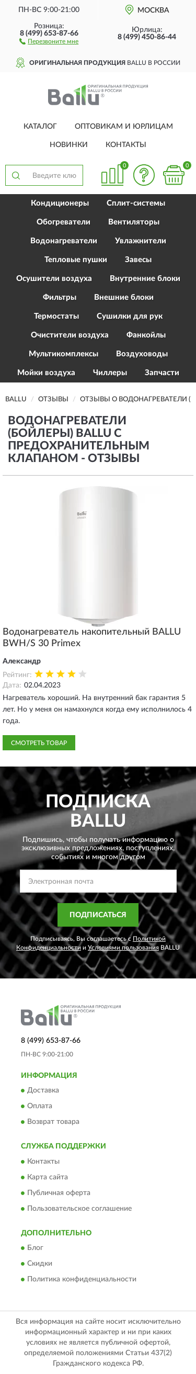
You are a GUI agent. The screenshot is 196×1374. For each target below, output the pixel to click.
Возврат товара (53, 1122)
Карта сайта (47, 1177)
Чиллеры (110, 373)
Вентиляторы (133, 222)
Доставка (43, 1091)
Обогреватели (63, 222)
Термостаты (56, 316)
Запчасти (162, 373)
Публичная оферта (58, 1193)
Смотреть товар (39, 743)
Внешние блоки (124, 297)
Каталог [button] (40, 126)
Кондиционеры (60, 203)
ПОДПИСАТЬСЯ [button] (98, 915)
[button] (48, 41)
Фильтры (59, 297)
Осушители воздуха (54, 279)
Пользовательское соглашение (79, 1208)
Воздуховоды (142, 354)
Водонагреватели (63, 241)
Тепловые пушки (75, 260)
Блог (35, 1248)
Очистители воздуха (70, 335)
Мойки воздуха (46, 373)
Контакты (126, 145)
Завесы (138, 260)
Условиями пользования (123, 947)
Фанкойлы (146, 335)
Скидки (39, 1264)
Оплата (39, 1106)
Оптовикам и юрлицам (124, 126)
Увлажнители (140, 241)
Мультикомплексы (63, 354)
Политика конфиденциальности (81, 1279)
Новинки (69, 145)
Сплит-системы (136, 203)
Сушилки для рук (130, 316)
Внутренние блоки (145, 279)
